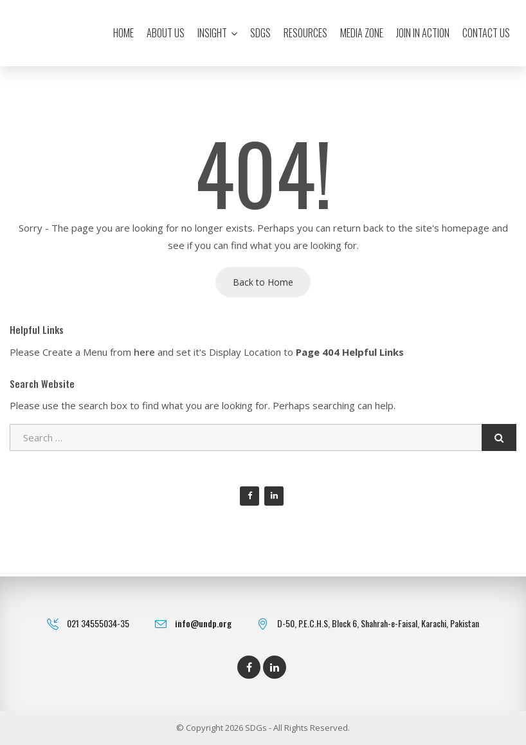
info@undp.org (203, 623)
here (144, 351)
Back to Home (263, 282)
